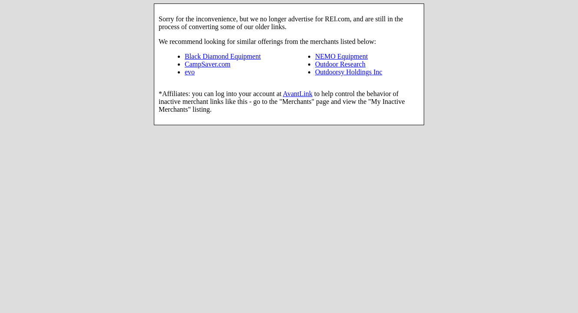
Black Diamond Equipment (223, 56)
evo (190, 72)
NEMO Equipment (341, 56)
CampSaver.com (207, 64)
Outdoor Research (340, 64)
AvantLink (297, 93)
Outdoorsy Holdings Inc (348, 72)
